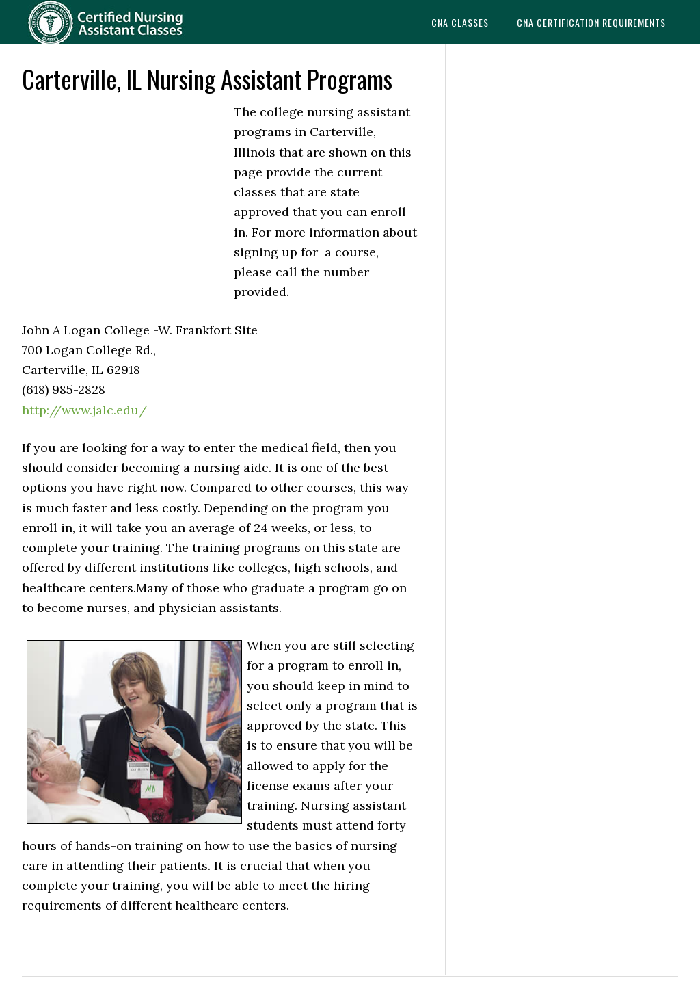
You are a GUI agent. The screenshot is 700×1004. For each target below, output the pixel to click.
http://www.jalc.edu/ (84, 410)
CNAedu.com (124, 22)
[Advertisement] (124, 194)
